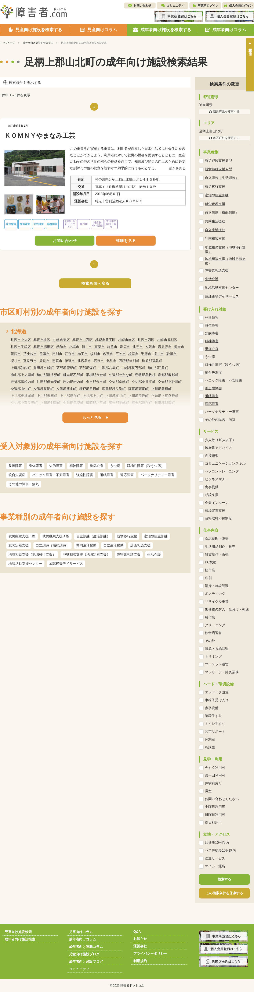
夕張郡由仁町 (21, 389)
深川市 (16, 361)
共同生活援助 (86, 545)
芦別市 (57, 354)
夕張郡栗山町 (66, 389)
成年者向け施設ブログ (86, 961)
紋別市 (95, 354)
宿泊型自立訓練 (156, 536)
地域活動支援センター (25, 563)
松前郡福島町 (152, 361)
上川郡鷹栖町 (161, 389)
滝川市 (159, 354)
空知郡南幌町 (119, 382)
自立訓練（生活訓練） (93, 536)
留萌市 (16, 354)
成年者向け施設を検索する (38, 42)
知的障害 (56, 466)
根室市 (133, 354)
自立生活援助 (113, 545)
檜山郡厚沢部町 (49, 375)
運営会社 (140, 946)
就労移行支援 (127, 536)
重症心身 (96, 466)
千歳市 (146, 354)
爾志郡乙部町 (73, 375)
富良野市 (30, 361)
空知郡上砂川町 (170, 382)
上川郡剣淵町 (50, 403)
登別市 (44, 361)
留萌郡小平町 (96, 403)
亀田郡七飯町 (43, 368)
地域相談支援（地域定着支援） (86, 554)
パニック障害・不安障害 (50, 475)
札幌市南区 (126, 340)
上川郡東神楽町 (22, 396)
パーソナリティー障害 (157, 475)
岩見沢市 (164, 347)
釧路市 (112, 347)
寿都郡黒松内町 (22, 382)
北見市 (138, 347)
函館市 (61, 347)
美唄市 (44, 354)
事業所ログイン (208, 5)
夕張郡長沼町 (43, 389)
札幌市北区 (41, 340)
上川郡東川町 (115, 396)
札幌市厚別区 (167, 340)
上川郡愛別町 (70, 396)
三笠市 (121, 354)
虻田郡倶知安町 (49, 382)
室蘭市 (99, 347)
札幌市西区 (146, 340)
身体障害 (35, 466)
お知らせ (140, 938)
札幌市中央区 (21, 340)
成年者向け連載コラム (86, 947)
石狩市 (99, 361)
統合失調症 (16, 475)
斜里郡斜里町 (165, 403)
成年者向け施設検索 (20, 939)
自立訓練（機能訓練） (52, 545)
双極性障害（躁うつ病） (145, 466)
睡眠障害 (106, 475)
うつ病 (115, 466)
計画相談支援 (140, 545)
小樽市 (74, 347)
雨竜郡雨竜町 (138, 389)
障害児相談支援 (129, 554)
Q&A (137, 931)
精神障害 (76, 466)
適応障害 (127, 475)
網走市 (179, 347)
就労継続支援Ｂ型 (22, 536)
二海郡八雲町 (109, 368)
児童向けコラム (81, 932)
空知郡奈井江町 (143, 382)
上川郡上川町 (93, 396)
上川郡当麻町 (47, 396)
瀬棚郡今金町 (96, 375)
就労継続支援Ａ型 (55, 536)
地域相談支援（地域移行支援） (32, 554)
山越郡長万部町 (133, 368)
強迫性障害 (84, 475)
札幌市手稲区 (21, 347)
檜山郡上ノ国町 (22, 375)
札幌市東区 (61, 340)
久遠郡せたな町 (121, 375)
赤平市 (82, 354)
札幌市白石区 (82, 340)
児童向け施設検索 (18, 932)
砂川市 (171, 354)
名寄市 (108, 354)
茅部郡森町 (87, 368)
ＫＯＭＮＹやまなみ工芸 (39, 135)
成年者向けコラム (82, 939)
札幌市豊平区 (105, 340)
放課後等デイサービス (66, 563)
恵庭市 (57, 361)
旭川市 (87, 347)
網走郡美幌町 (119, 403)
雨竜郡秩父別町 (114, 389)
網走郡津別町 (142, 403)
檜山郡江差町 (158, 368)
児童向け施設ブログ (84, 954)
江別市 (70, 354)
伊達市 (70, 361)
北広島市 (84, 361)
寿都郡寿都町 (168, 375)
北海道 (18, 331)
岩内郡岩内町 (73, 382)
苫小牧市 (30, 354)
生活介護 (154, 554)
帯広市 (125, 347)
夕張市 (150, 347)
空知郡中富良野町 (24, 403)
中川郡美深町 (73, 403)
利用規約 (140, 961)
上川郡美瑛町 (138, 396)
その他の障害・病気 (23, 484)
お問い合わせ (142, 5)
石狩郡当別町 (129, 361)
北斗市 (111, 361)
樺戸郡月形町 (89, 389)
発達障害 (15, 466)
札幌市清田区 (43, 347)
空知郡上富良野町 (164, 396)
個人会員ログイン (241, 5)
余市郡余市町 (96, 382)
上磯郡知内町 (21, 368)
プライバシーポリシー (150, 953)
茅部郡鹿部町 (66, 368)
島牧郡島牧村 (145, 375)
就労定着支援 (18, 545)
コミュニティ (175, 5)
